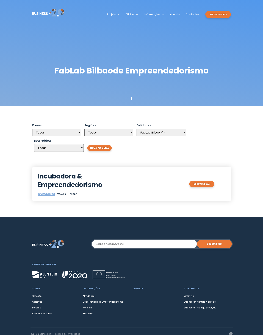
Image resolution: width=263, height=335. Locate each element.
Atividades (129, 14)
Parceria (36, 292)
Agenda (172, 14)
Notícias (87, 292)
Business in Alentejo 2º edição (200, 292)
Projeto (110, 14)
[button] (217, 14)
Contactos (189, 14)
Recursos (88, 298)
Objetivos (37, 286)
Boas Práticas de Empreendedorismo (103, 286)
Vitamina (189, 280)
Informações (151, 14)
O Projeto (36, 280)
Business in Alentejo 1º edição (200, 286)
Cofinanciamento (42, 298)
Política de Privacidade (67, 318)
